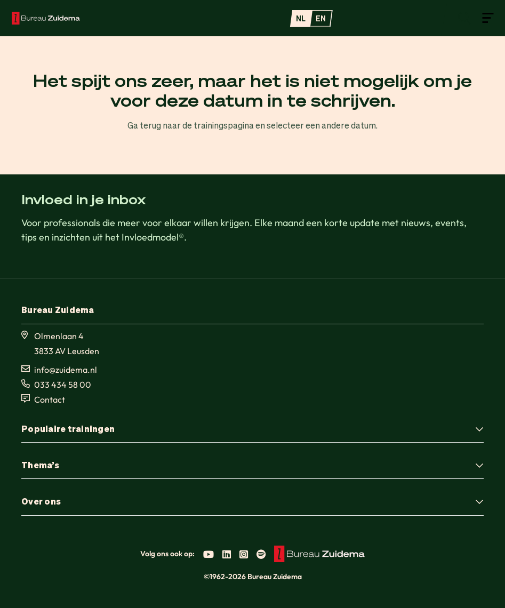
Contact (49, 399)
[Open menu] (487, 17)
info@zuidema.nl (65, 369)
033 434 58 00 (62, 384)
